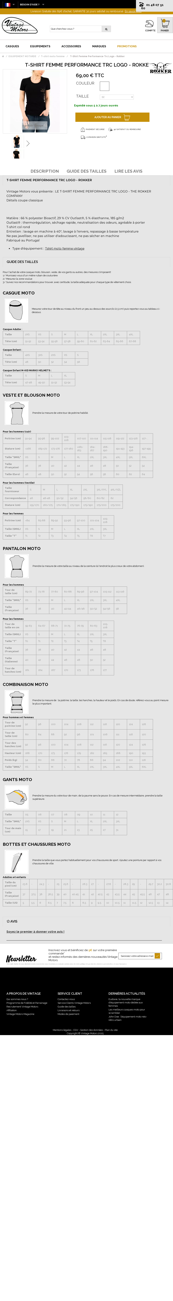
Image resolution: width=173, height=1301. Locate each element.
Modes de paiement (68, 1014)
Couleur (85, 83)
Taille (82, 96)
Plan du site (111, 1030)
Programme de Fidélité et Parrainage (26, 1003)
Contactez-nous (66, 999)
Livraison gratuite (93, 137)
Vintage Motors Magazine (20, 1014)
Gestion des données (91, 1030)
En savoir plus (133, 11)
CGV (75, 1030)
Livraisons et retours (68, 1010)
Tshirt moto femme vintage (64, 248)
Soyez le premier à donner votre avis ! (35, 931)
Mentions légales (62, 1030)
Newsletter (21, 959)
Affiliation (11, 1010)
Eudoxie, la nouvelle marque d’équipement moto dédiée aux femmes (126, 1002)
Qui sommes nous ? (17, 999)
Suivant (27, 143)
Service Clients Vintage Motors (74, 1003)
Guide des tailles (67, 1006)
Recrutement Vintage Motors (22, 1006)
